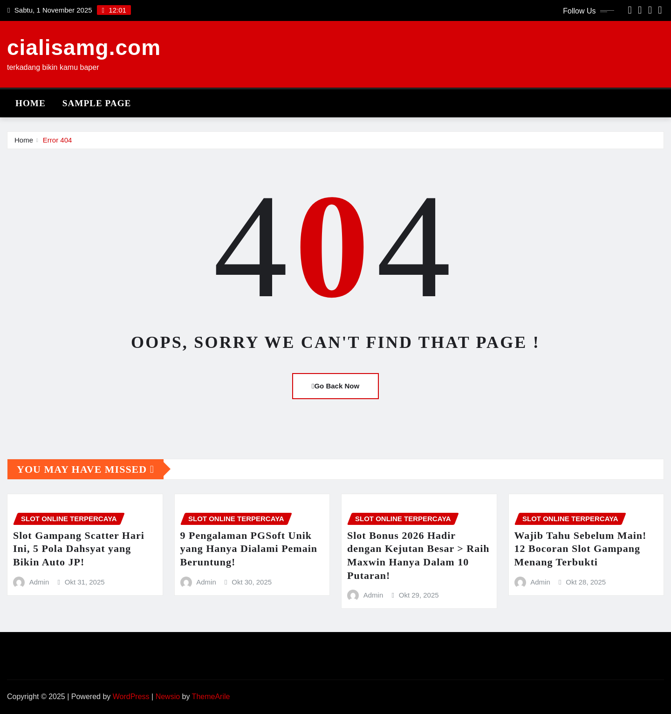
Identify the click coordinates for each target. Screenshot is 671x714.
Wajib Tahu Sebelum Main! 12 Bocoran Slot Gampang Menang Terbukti (580, 549)
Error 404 (57, 140)
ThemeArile (211, 696)
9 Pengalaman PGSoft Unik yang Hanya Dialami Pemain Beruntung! (249, 549)
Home (30, 103)
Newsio (168, 696)
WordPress (131, 696)
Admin (39, 582)
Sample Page (96, 103)
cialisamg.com (84, 47)
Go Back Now (335, 386)
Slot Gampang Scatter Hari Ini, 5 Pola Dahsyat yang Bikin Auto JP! (78, 549)
